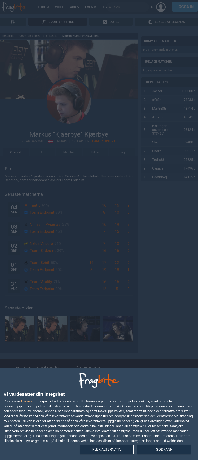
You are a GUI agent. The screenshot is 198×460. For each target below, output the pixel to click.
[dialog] (99, 414)
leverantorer (30, 401)
